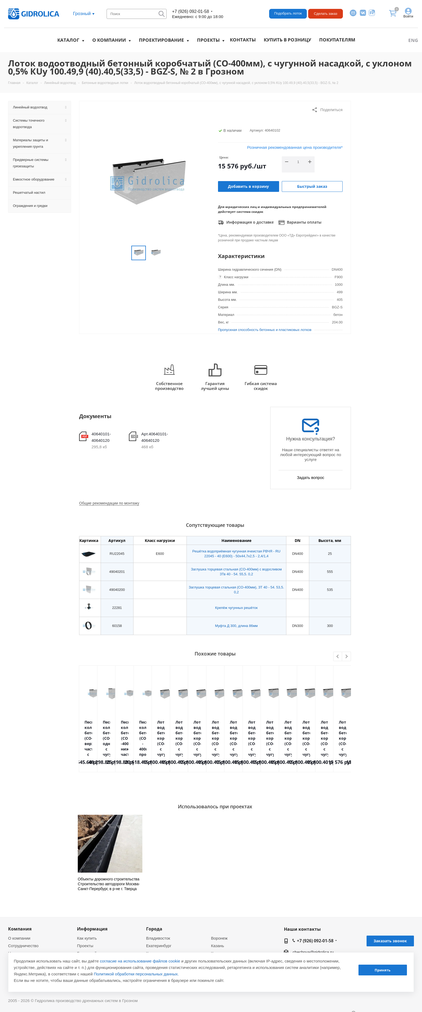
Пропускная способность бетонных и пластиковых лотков (264, 330)
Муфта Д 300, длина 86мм (236, 626)
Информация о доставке (246, 222)
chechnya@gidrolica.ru (313, 952)
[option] (110, 853)
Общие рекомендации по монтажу (109, 503)
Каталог (68, 40)
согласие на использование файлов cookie (140, 961)
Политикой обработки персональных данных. (136, 974)
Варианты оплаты (300, 222)
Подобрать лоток (288, 13)
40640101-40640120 (101, 437)
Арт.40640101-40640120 (154, 437)
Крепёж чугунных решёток (236, 608)
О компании (109, 40)
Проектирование (161, 40)
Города (154, 929)
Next (346, 656)
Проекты (208, 40)
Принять (383, 970)
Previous (337, 656)
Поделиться (327, 110)
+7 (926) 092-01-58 (190, 11)
